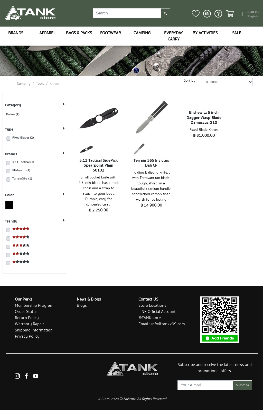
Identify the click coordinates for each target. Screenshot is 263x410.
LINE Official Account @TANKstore (157, 315)
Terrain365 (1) (22, 178)
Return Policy (27, 318)
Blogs (82, 306)
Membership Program (34, 306)
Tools (40, 83)
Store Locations (152, 306)
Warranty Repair (29, 324)
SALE (236, 33)
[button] (207, 14)
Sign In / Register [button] (253, 14)
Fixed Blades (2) (23, 137)
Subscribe (242, 385)
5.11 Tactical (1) (23, 162)
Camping (24, 83)
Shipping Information (34, 330)
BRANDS (15, 33)
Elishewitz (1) (21, 170)
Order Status (26, 312)
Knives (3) (13, 114)
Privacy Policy (27, 336)
